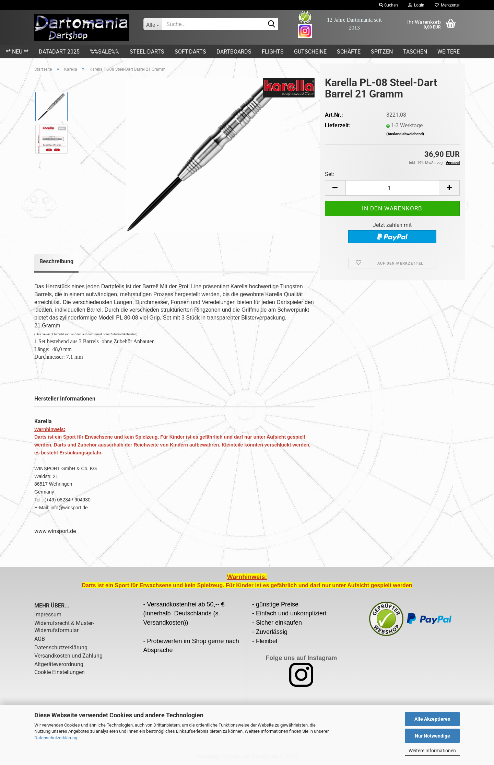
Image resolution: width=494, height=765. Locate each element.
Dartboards (233, 51)
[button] (335, 188)
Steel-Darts (147, 51)
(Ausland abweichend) (405, 134)
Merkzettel (447, 5)
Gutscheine (310, 51)
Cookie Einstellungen (59, 672)
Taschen (415, 51)
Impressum (47, 614)
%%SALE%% (104, 51)
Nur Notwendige (432, 736)
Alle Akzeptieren (432, 719)
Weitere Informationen (432, 750)
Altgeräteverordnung (58, 664)
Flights (273, 51)
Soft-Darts (190, 51)
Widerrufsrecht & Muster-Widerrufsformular (64, 627)
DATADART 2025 (59, 51)
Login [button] (416, 5)
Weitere (448, 51)
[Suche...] (152, 24)
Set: (329, 174)
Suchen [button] (388, 5)
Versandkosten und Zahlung (68, 655)
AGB (39, 639)
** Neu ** (17, 51)
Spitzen (382, 51)
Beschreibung (56, 261)
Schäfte (349, 51)
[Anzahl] (392, 188)
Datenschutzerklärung (55, 737)
